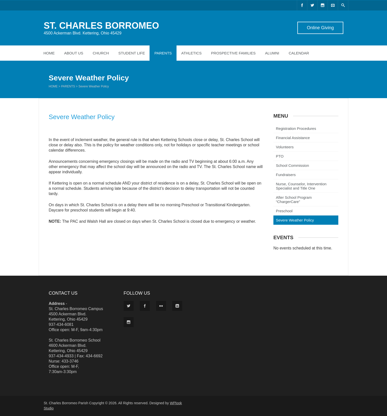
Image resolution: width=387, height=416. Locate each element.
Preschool (284, 211)
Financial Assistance (293, 138)
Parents (163, 53)
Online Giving (320, 27)
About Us (73, 53)
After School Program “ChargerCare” (294, 199)
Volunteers (285, 147)
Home (49, 53)
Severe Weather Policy (295, 220)
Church (101, 53)
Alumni (272, 53)
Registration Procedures (296, 128)
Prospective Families (233, 53)
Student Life (131, 53)
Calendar (299, 53)
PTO (280, 156)
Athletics (191, 53)
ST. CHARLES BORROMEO (101, 25)
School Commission (292, 165)
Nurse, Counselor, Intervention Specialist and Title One (301, 186)
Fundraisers (286, 175)
